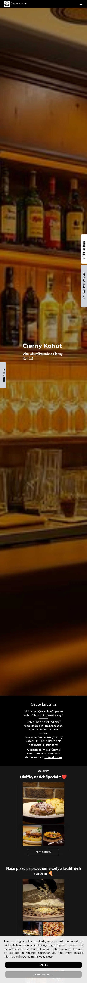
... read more (53, 757)
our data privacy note (37, 956)
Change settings (43, 974)
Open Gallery (43, 852)
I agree (43, 965)
